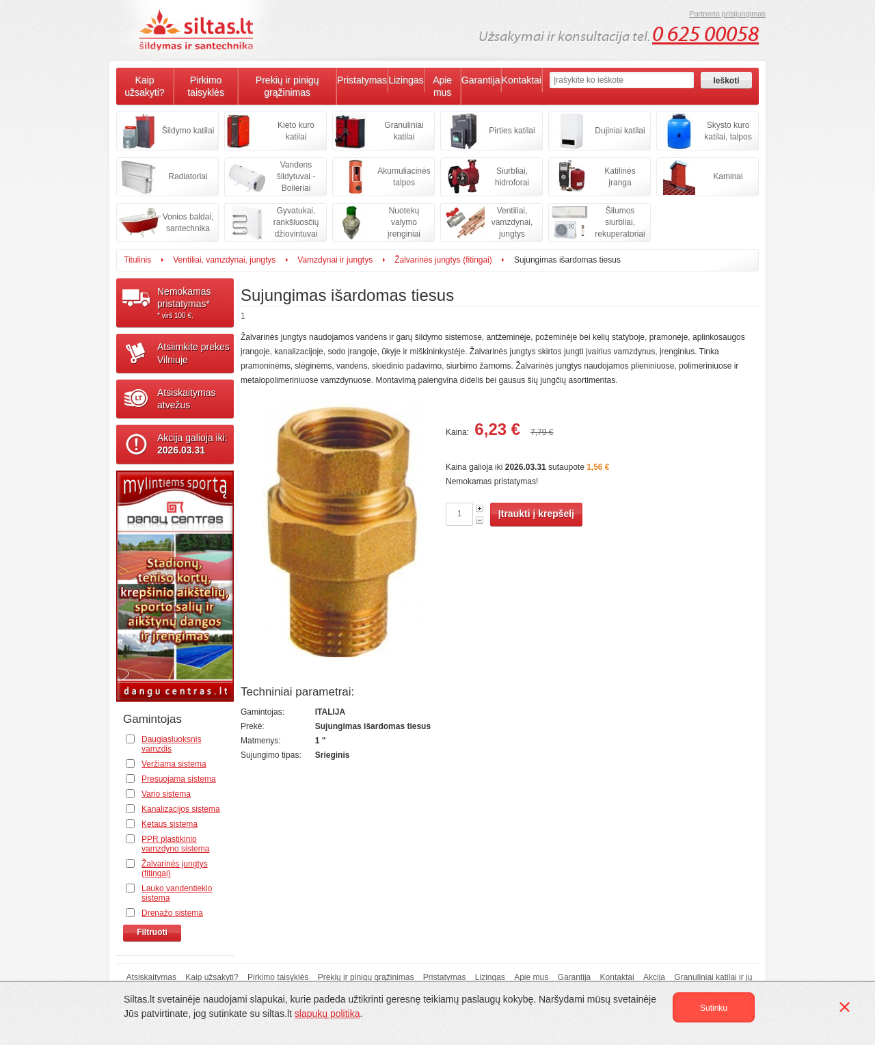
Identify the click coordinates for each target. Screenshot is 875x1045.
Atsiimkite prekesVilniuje (193, 353)
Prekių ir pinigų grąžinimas (287, 86)
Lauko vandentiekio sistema (177, 893)
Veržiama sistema (174, 764)
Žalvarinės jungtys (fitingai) (443, 260)
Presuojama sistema (179, 779)
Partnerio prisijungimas (727, 14)
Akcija (654, 977)
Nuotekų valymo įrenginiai (404, 222)
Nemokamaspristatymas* (195, 303)
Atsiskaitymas (151, 977)
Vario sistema (166, 794)
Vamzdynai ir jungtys (335, 260)
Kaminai (727, 176)
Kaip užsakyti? (144, 86)
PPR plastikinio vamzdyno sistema (175, 844)
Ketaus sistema (170, 824)
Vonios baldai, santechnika (188, 222)
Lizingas (405, 80)
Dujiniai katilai (620, 130)
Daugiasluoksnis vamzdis (171, 744)
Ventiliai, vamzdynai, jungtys (512, 222)
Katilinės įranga (619, 176)
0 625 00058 (705, 34)
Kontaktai (521, 80)
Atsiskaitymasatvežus (186, 398)
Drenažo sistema (172, 913)
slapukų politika (327, 1013)
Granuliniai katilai (403, 131)
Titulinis (137, 260)
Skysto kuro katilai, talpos (727, 131)
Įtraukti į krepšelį (536, 513)
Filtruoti (152, 932)
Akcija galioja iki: (192, 443)
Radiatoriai (187, 176)
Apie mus (442, 86)
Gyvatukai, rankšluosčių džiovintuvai (296, 222)
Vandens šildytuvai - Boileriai (296, 176)
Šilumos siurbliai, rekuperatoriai (620, 222)
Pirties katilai (512, 130)
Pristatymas (362, 80)
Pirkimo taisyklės (205, 86)
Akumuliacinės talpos (403, 176)
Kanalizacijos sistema (181, 809)
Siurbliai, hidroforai (512, 176)
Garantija (480, 80)
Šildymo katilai (188, 130)
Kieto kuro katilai (296, 131)
